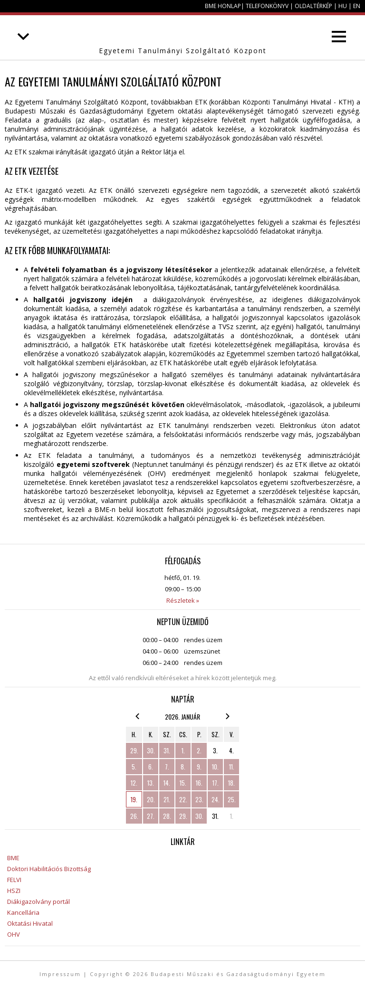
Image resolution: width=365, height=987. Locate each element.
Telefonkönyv (267, 6)
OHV (13, 934)
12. (134, 783)
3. (215, 750)
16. (199, 783)
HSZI (13, 890)
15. (183, 783)
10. (215, 766)
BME (13, 858)
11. (231, 766)
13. (150, 783)
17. (215, 783)
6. (150, 766)
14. (166, 783)
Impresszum (60, 974)
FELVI (14, 879)
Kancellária (23, 912)
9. (199, 766)
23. (199, 799)
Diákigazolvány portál (38, 901)
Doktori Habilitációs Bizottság (49, 868)
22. (183, 799)
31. (166, 750)
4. (231, 750)
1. (183, 750)
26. (134, 816)
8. (183, 766)
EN (356, 6)
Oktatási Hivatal (30, 923)
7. (167, 766)
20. (151, 799)
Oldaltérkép (313, 6)
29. (134, 750)
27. (150, 816)
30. (151, 750)
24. (215, 799)
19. (134, 799)
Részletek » (182, 600)
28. (167, 816)
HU (342, 6)
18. (231, 783)
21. (166, 799)
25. (232, 799)
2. (199, 750)
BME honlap (223, 6)
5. (134, 766)
